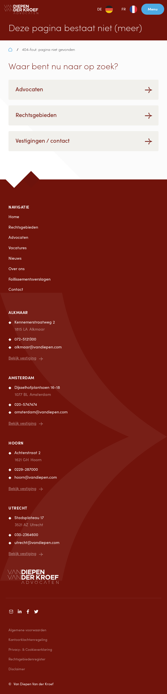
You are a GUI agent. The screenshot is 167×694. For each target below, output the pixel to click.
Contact (15, 289)
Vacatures (17, 247)
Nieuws (14, 258)
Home (13, 216)
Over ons (16, 268)
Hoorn (16, 443)
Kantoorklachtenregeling (27, 639)
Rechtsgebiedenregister (26, 659)
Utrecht (17, 508)
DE (99, 9)
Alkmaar (18, 312)
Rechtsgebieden (23, 227)
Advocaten (18, 237)
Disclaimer (16, 669)
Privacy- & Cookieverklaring (30, 649)
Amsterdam (21, 377)
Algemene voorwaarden (27, 630)
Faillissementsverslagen (29, 279)
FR (124, 9)
